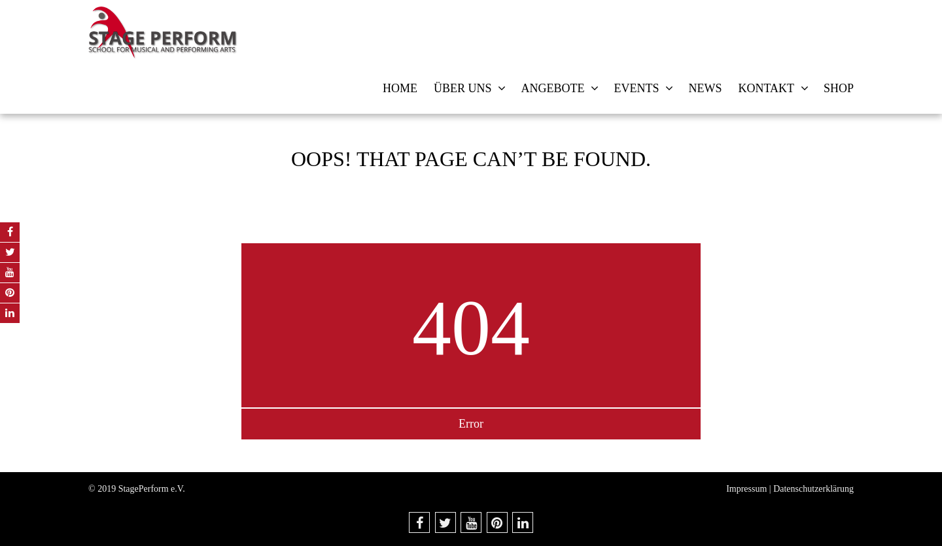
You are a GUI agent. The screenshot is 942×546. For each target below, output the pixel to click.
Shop (839, 88)
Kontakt (766, 88)
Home (400, 88)
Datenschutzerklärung (813, 489)
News (705, 88)
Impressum (746, 489)
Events (636, 88)
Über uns (463, 88)
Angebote (552, 88)
